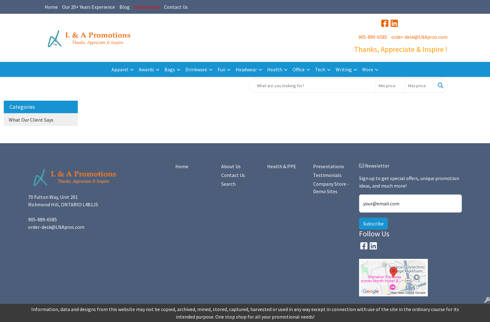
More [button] (367, 69)
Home (51, 7)
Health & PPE (281, 166)
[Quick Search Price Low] (390, 85)
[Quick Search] (312, 85)
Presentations (328, 166)
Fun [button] (221, 69)
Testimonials (327, 175)
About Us (231, 166)
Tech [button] (320, 69)
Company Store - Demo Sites (331, 187)
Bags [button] (169, 69)
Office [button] (298, 69)
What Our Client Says (31, 120)
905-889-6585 (372, 37)
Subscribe (373, 223)
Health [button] (274, 69)
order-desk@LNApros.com (419, 37)
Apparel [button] (120, 69)
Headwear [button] (246, 69)
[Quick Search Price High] (419, 85)
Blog (124, 7)
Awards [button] (146, 69)
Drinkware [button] (196, 69)
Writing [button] (344, 69)
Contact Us (176, 7)
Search (228, 184)
